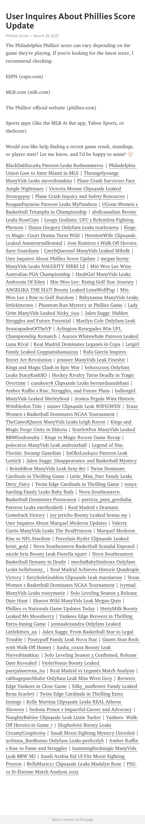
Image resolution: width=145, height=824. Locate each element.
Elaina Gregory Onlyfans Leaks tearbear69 (73, 227)
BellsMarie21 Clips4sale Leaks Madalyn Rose (74, 764)
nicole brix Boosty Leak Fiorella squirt (46, 554)
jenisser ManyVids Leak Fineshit (91, 360)
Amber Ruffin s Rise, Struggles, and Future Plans (58, 391)
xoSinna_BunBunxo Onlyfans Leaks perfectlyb (55, 741)
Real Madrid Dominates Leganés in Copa (77, 344)
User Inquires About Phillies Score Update (50, 259)
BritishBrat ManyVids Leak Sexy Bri (47, 469)
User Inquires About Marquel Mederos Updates (56, 523)
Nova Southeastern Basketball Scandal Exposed (84, 546)
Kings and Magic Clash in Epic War (43, 367)
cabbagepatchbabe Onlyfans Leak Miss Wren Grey (59, 678)
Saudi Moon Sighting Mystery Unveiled (93, 733)
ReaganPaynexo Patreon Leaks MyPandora (51, 204)
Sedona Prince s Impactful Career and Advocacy (80, 709)
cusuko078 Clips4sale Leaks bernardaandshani (80, 383)
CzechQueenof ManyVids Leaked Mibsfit (87, 251)
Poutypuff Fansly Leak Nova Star (62, 639)
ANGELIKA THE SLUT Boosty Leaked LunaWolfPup (60, 290)
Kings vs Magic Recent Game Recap (82, 437)
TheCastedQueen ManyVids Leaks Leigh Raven (55, 422)
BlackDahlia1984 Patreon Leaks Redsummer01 (55, 165)
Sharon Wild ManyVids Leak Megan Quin (77, 601)
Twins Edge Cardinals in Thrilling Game (77, 484)
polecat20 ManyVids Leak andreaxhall (46, 445)
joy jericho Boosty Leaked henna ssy (88, 515)
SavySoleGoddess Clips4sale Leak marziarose (74, 577)
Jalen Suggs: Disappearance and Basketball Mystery (81, 461)
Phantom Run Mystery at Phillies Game (81, 305)
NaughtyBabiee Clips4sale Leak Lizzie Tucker (53, 717)
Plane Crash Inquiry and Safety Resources (80, 196)
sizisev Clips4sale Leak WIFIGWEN (84, 406)
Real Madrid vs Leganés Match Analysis (92, 671)
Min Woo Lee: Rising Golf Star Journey (92, 282)
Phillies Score (17, 35)
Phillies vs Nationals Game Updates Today (50, 609)
